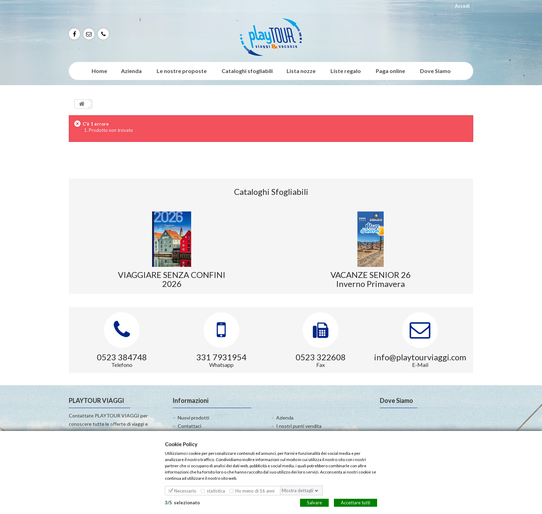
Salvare (314, 502)
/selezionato (182, 502)
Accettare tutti (355, 502)
